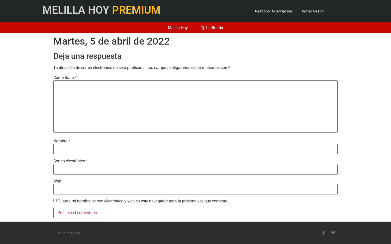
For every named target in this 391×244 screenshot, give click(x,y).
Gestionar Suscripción (273, 11)
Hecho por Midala (68, 233)
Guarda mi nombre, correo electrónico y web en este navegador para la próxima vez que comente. (143, 201)
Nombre (61, 141)
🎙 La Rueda (211, 27)
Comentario (65, 78)
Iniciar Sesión (313, 11)
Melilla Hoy (178, 27)
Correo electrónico (70, 161)
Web (57, 181)
